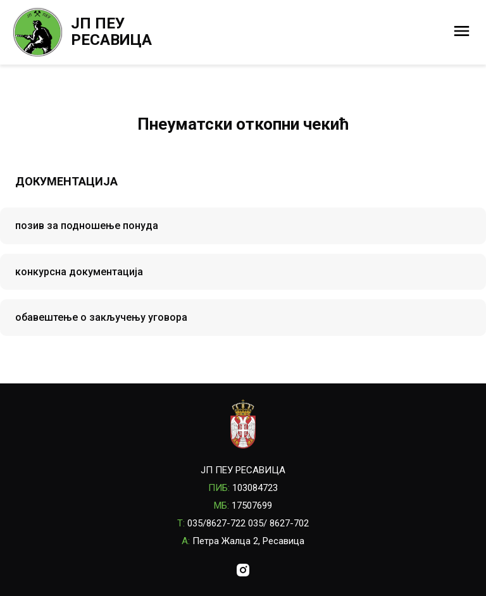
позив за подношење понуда (86, 226)
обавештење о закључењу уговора (101, 317)
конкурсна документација (79, 272)
